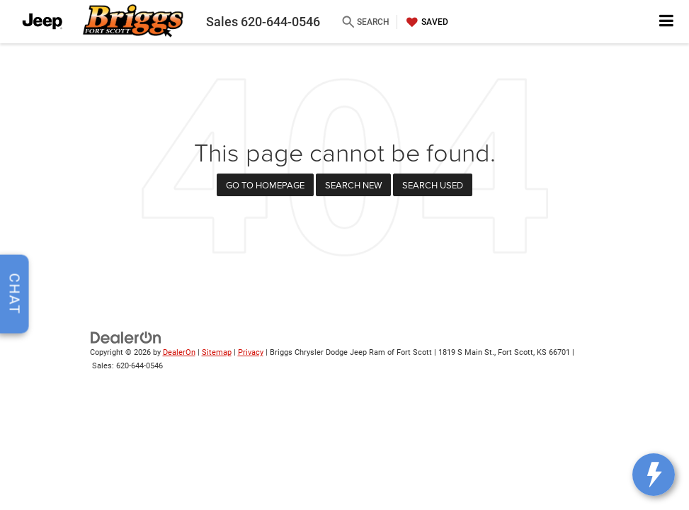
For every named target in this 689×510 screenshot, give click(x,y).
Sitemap (217, 352)
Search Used (432, 184)
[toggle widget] (653, 474)
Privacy (250, 352)
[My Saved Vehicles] (425, 22)
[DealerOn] (126, 337)
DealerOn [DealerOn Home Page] (179, 352)
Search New (353, 184)
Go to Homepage (265, 184)
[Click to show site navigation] (666, 21)
